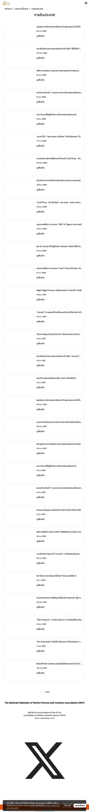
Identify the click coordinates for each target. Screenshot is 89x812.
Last (47, 691)
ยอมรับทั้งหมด (80, 805)
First (42, 691)
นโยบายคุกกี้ (14, 808)
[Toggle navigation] (86, 3)
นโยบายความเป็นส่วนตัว (52, 805)
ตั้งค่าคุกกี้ (67, 805)
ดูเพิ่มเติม (41, 35)
